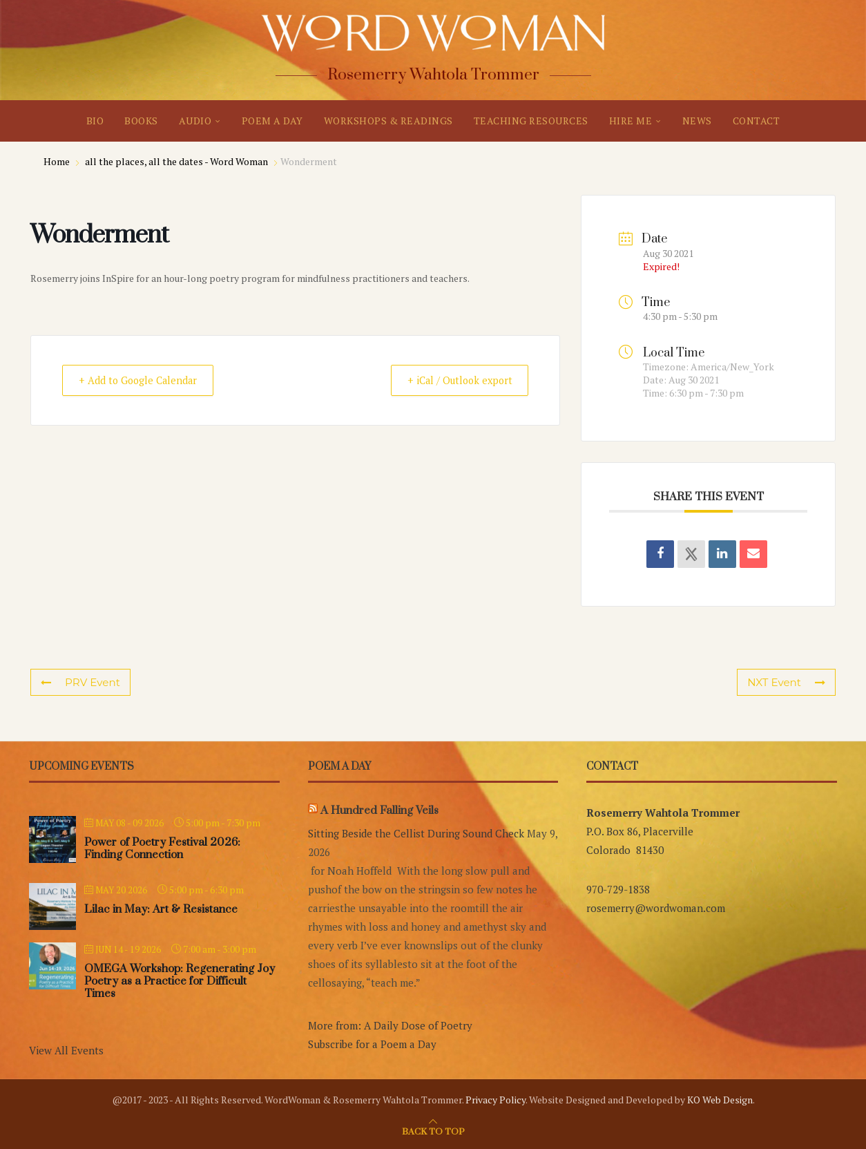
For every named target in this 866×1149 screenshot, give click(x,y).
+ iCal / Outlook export (453, 381)
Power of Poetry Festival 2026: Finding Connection (162, 848)
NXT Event (786, 682)
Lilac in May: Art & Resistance (161, 909)
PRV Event (80, 682)
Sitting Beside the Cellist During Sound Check (416, 833)
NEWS (697, 120)
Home (58, 161)
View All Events (66, 1050)
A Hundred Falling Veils (379, 810)
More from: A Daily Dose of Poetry (390, 1025)
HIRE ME (631, 120)
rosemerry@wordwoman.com (655, 908)
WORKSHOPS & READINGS (388, 120)
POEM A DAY (272, 120)
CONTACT (756, 120)
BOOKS (141, 120)
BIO (95, 120)
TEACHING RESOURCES (531, 120)
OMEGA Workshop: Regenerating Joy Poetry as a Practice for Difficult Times (179, 981)
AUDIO (195, 120)
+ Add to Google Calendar (143, 381)
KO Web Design (720, 1099)
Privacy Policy (495, 1099)
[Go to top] (433, 1130)
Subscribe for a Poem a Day (372, 1044)
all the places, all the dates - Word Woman (176, 161)
